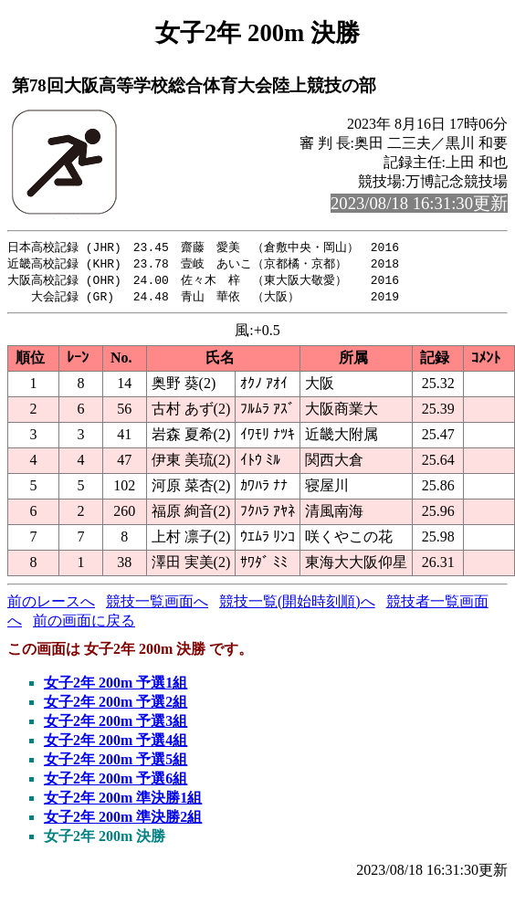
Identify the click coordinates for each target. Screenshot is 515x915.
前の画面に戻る (84, 624)
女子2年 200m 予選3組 (115, 724)
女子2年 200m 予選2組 (115, 705)
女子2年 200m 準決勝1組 (123, 801)
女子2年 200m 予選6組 (115, 782)
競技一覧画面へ (157, 605)
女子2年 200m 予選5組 (115, 763)
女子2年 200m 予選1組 (115, 686)
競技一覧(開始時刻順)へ (297, 605)
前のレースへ (51, 605)
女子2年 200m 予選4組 (115, 744)
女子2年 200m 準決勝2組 (123, 820)
